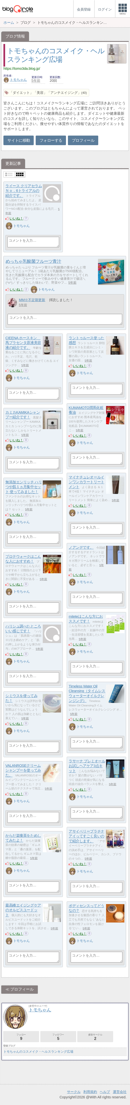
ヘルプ (105, 1092)
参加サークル (95, 1036)
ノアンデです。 (81, 547)
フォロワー (58, 1036)
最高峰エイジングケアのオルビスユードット (23, 910)
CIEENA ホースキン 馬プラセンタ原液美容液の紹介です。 (23, 343)
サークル (74, 1092)
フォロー (21, 1036)
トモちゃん (15, 80)
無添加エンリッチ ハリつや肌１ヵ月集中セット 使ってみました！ (23, 487)
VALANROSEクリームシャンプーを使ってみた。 (23, 770)
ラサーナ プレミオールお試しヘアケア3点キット (87, 766)
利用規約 (90, 1092)
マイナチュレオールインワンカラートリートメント (86, 482)
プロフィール (83, 140)
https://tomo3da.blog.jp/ (21, 68)
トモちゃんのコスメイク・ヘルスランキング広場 (38, 1051)
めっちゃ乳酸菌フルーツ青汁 (33, 261)
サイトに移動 (18, 140)
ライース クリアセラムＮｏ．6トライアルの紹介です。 (23, 190)
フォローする (51, 140)
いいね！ (16, 218)
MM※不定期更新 (32, 300)
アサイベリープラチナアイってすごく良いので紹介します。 (86, 836)
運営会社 (120, 1092)
